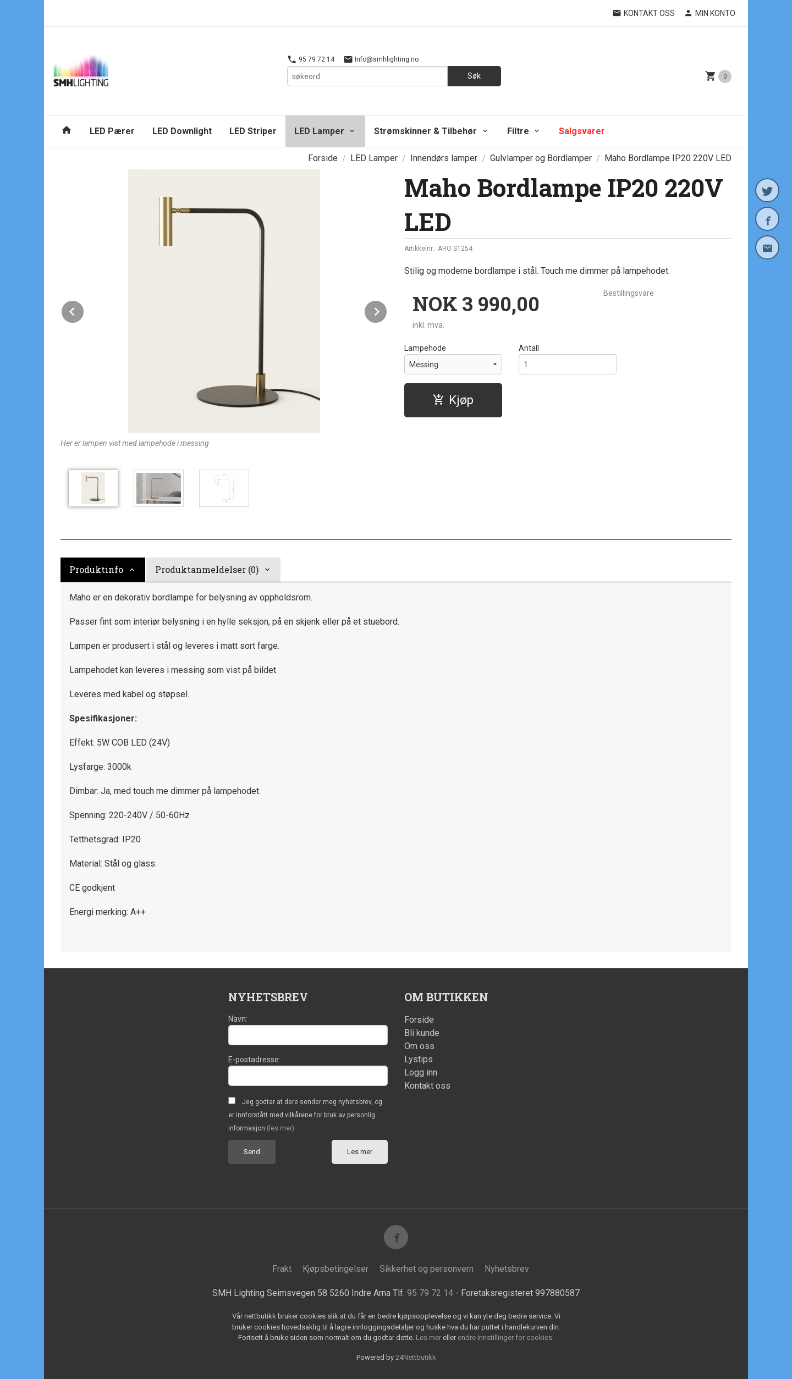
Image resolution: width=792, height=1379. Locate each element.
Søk (474, 75)
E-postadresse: (254, 1059)
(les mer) (280, 1128)
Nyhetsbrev (507, 1269)
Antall (529, 348)
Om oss (419, 1046)
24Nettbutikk (415, 1357)
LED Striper (253, 131)
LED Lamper (319, 131)
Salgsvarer (582, 131)
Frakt (282, 1269)
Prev (84, 310)
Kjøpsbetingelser (335, 1269)
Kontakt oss (427, 1085)
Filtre (518, 131)
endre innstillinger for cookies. (506, 1337)
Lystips (418, 1059)
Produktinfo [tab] (96, 569)
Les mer (359, 1152)
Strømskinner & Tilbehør (425, 131)
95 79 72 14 (310, 59)
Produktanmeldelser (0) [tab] (206, 569)
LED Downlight (182, 131)
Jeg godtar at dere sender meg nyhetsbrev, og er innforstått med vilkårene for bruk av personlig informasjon (305, 1115)
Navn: (238, 1018)
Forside (323, 158)
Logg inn (420, 1072)
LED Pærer (112, 131)
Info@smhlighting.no (381, 59)
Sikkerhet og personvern (427, 1269)
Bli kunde (421, 1033)
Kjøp (453, 400)
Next (387, 310)
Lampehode (425, 348)
